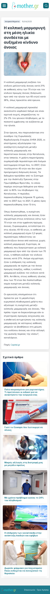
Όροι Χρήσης (43, 590)
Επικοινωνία (29, 590)
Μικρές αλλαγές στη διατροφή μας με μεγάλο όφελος (23, 463)
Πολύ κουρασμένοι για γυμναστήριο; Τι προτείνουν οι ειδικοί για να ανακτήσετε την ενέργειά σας (24, 392)
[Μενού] (4, 5)
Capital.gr (15, 344)
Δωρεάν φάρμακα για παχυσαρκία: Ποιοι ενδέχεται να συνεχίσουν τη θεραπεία (23, 571)
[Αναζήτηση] (46, 5)
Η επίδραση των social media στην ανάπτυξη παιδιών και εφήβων (23, 534)
